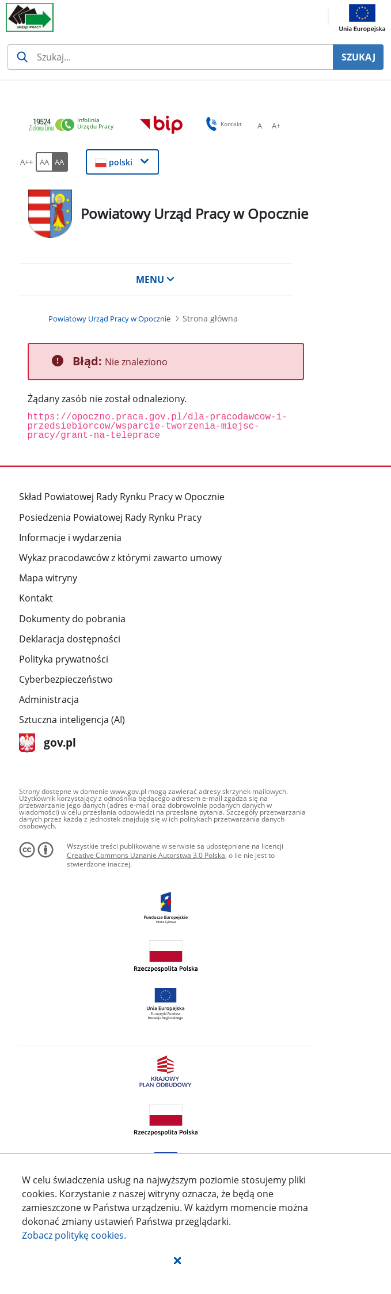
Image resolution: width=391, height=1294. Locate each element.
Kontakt (36, 598)
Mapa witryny (48, 578)
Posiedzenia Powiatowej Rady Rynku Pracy (110, 517)
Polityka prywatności (63, 659)
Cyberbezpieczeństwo (66, 679)
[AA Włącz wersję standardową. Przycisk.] (44, 162)
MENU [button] (155, 279)
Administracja (49, 699)
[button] (177, 1260)
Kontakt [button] (222, 124)
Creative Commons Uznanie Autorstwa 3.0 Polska (146, 855)
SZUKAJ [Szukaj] (358, 57)
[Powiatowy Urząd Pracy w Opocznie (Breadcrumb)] (109, 319)
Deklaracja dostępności (69, 639)
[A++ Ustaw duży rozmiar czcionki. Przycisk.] (26, 162)
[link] (74, 125)
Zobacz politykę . (74, 1235)
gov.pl (47, 743)
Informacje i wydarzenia (70, 537)
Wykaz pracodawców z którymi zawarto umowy (120, 557)
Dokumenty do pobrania (72, 618)
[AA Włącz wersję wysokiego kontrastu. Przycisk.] (60, 162)
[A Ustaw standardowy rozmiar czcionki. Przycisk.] (260, 126)
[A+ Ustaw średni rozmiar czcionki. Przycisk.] (276, 126)
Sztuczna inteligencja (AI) (72, 719)
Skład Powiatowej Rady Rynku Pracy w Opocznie (122, 496)
